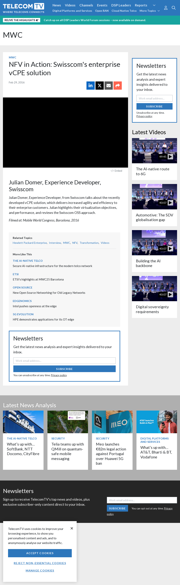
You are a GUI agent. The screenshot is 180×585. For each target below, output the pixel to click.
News (57, 5)
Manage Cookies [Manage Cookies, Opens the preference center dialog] (40, 570)
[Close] (71, 528)
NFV (74, 242)
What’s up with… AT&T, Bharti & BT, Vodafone (156, 452)
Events (102, 5)
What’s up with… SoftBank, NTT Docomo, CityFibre (23, 449)
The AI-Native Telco (28, 260)
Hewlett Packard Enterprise (30, 242)
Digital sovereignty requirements (152, 309)
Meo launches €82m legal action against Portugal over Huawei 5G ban (111, 453)
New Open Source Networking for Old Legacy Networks (49, 292)
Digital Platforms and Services (72, 10)
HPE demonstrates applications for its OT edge (43, 319)
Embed (116, 170)
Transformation (89, 242)
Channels (86, 5)
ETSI (16, 274)
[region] (40, 551)
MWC (13, 34)
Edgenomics (22, 301)
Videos (70, 5)
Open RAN (102, 10)
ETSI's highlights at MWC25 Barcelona (38, 279)
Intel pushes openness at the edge (35, 306)
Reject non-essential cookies (40, 563)
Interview (55, 242)
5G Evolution (23, 314)
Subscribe (64, 369)
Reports (141, 5)
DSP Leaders (121, 5)
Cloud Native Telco (124, 10)
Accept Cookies (40, 553)
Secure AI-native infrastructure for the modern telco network (52, 266)
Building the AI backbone (148, 263)
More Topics (150, 10)
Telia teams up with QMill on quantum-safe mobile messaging (67, 451)
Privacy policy (59, 375)
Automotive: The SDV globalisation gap (154, 217)
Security (58, 438)
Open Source (22, 287)
